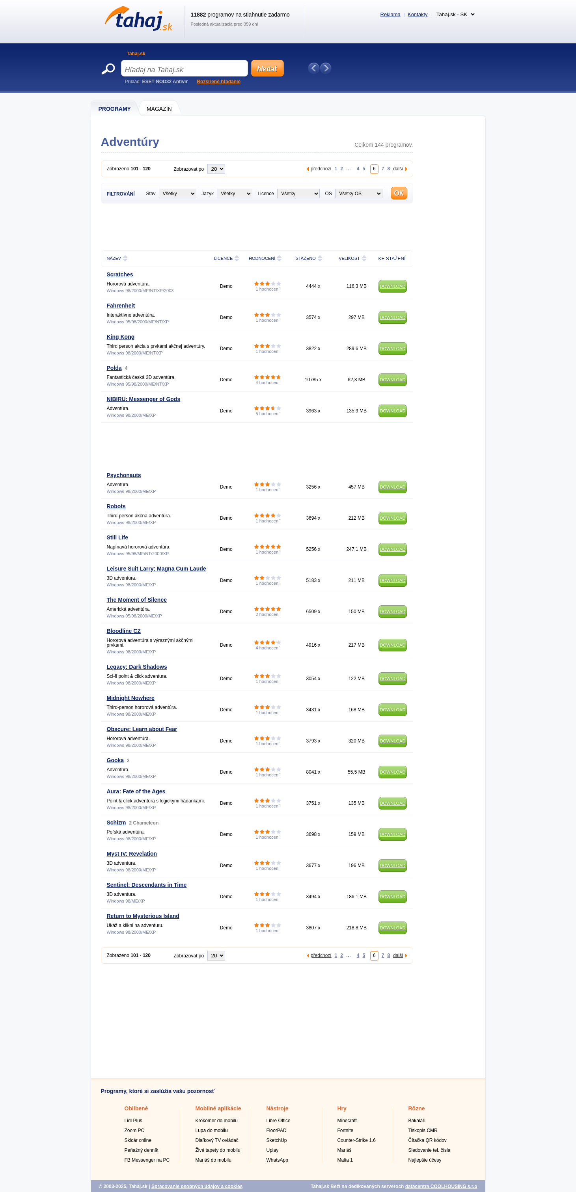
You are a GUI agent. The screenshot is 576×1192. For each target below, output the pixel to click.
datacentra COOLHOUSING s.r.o (441, 1186)
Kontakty (418, 14)
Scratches (120, 274)
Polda (114, 368)
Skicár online (138, 1140)
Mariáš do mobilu (213, 1160)
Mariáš (344, 1150)
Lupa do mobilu (212, 1130)
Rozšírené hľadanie (218, 81)
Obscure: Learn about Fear (142, 729)
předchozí (321, 168)
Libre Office (279, 1120)
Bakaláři (416, 1120)
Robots (116, 506)
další (398, 168)
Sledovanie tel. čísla (429, 1150)
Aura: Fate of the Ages (136, 791)
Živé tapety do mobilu (218, 1150)
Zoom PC (135, 1130)
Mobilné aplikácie (218, 1108)
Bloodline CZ (124, 631)
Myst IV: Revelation (132, 854)
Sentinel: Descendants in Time (147, 885)
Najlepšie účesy (425, 1160)
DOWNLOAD (393, 286)
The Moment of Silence (137, 600)
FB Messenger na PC (147, 1160)
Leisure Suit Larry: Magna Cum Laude (156, 568)
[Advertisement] (244, 226)
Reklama (390, 14)
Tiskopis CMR (423, 1130)
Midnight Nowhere (131, 698)
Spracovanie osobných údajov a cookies (196, 1186)
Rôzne (416, 1108)
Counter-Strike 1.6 (356, 1140)
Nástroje (278, 1108)
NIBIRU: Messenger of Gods (144, 399)
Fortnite (345, 1130)
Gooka (115, 760)
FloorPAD (277, 1130)
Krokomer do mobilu (217, 1120)
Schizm (116, 822)
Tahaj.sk (136, 53)
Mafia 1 (345, 1160)
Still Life (117, 537)
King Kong (121, 337)
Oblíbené (136, 1108)
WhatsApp (277, 1160)
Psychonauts (124, 475)
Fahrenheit (121, 305)
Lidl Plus (133, 1120)
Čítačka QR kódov (427, 1140)
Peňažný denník (141, 1150)
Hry (342, 1108)
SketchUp (277, 1140)
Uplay (273, 1150)
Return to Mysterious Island (143, 916)
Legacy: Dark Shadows (137, 667)
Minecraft (347, 1120)
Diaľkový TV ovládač (217, 1140)
